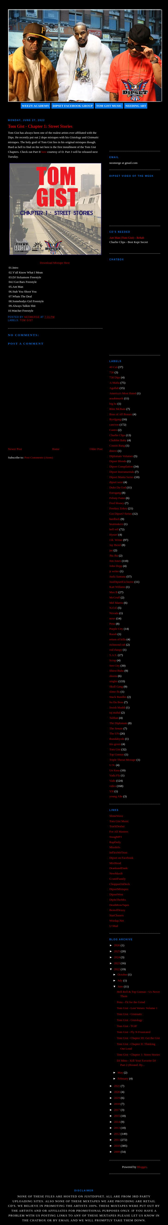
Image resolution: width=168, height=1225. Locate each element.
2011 (117, 1139)
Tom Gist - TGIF (127, 1026)
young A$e (116, 796)
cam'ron (114, 424)
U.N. (112, 765)
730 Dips (114, 377)
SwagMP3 (115, 837)
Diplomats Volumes (121, 456)
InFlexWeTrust (118, 852)
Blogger (142, 1167)
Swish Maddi (117, 707)
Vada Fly (114, 775)
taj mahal (115, 712)
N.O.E (113, 608)
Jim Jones (115, 561)
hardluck (114, 519)
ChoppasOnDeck (119, 884)
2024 (117, 957)
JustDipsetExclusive (121, 581)
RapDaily (115, 842)
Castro (113, 430)
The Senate (116, 728)
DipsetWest (116, 894)
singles (113, 681)
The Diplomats (118, 723)
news (112, 618)
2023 (117, 963)
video (112, 786)
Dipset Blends (117, 461)
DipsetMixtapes (118, 889)
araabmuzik (116, 398)
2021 (117, 1086)
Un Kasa (114, 770)
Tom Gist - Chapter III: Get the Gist (138, 1038)
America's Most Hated (122, 393)
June (121, 986)
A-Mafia (114, 382)
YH (111, 791)
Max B (113, 592)
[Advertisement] (130, 128)
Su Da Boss (116, 702)
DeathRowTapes (119, 905)
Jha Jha (113, 555)
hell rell (114, 529)
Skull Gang (116, 686)
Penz (112, 623)
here (44, 152)
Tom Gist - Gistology (129, 1020)
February (123, 1078)
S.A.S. (113, 655)
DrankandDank (118, 868)
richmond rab (117, 644)
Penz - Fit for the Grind (131, 1002)
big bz (113, 403)
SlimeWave (116, 816)
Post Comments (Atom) (38, 457)
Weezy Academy (35, 105)
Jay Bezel (115, 545)
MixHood (115, 863)
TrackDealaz (117, 826)
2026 (117, 945)
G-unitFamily (117, 878)
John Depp (115, 566)
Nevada (114, 613)
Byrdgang (115, 419)
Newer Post (15, 449)
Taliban (113, 718)
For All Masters (118, 831)
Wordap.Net (116, 920)
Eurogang (115, 492)
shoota (113, 676)
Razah (113, 634)
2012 (117, 1133)
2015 (117, 1116)
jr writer (114, 571)
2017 (117, 1110)
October (123, 974)
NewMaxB (116, 873)
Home (55, 449)
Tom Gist (26, 320)
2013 (117, 1127)
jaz (111, 550)
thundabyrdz (116, 738)
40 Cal (113, 367)
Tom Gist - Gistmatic (129, 1014)
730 (111, 372)
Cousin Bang (117, 445)
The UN (114, 733)
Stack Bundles (118, 697)
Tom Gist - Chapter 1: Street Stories (138, 1054)
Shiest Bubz (116, 670)
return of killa (117, 639)
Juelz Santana (117, 576)
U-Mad (113, 926)
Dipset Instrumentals (121, 471)
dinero (113, 451)
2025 (117, 951)
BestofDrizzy (117, 910)
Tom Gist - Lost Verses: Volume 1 (137, 1008)
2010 (117, 1145)
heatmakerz (116, 524)
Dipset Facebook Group (73, 105)
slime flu (114, 691)
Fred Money (116, 503)
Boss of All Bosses (120, 414)
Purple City (116, 628)
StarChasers (116, 915)
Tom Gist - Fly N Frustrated (133, 1032)
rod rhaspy (115, 649)
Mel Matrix (116, 602)
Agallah (114, 388)
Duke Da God (117, 487)
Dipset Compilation (121, 466)
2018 (117, 1104)
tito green (115, 744)
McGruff (114, 597)
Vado (112, 780)
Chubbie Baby (118, 440)
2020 (117, 1092)
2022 (117, 969)
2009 (117, 1151)
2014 (117, 1121)
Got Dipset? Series (120, 513)
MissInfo (114, 847)
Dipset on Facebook (121, 857)
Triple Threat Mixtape (122, 759)
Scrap (112, 660)
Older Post (96, 449)
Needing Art (135, 105)
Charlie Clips (117, 435)
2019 (117, 1098)
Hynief (113, 534)
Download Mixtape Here (55, 262)
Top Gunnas (116, 754)
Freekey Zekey (118, 508)
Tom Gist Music (109, 105)
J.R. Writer (116, 540)
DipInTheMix (117, 899)
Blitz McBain (117, 409)
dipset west (116, 482)
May (121, 1072)
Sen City (114, 665)
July (120, 980)
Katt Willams (117, 587)
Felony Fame (117, 498)
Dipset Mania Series (121, 477)
